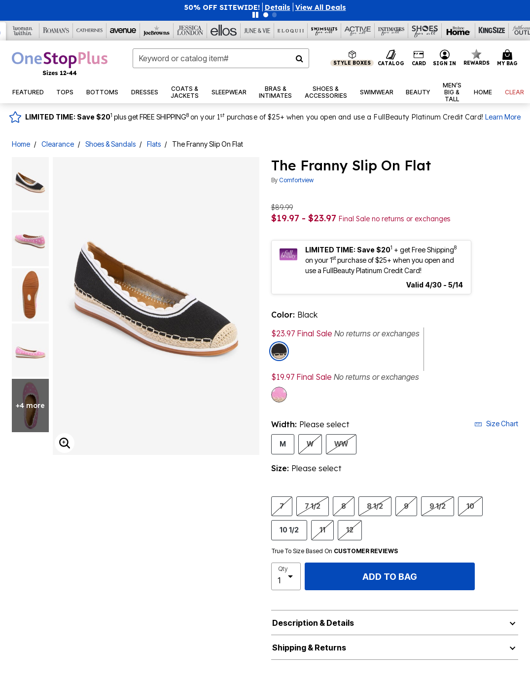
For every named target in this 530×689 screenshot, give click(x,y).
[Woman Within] (22, 30)
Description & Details (313, 623)
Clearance (57, 144)
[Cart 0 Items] (509, 58)
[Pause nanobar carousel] (255, 15)
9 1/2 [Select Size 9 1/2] (437, 505)
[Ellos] (224, 30)
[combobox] (221, 58)
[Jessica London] (190, 30)
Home (21, 144)
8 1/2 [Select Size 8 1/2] (375, 505)
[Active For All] (358, 30)
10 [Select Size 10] (470, 505)
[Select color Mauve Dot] (279, 395)
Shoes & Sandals (110, 144)
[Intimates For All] (391, 30)
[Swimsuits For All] (324, 30)
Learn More (503, 117)
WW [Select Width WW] (341, 443)
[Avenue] (123, 30)
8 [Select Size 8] (343, 505)
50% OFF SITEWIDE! (222, 7)
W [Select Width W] (310, 443)
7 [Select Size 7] (282, 505)
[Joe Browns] (157, 30)
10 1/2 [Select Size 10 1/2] (289, 529)
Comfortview (296, 180)
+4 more (30, 405)
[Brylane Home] (458, 30)
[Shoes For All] (425, 30)
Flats (154, 144)
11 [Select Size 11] (322, 529)
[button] (277, 7)
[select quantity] (286, 576)
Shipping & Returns (309, 647)
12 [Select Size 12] (349, 529)
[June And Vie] (257, 30)
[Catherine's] (89, 30)
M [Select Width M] (283, 443)
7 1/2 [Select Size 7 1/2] (312, 505)
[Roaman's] (56, 30)
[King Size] (492, 30)
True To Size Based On (335, 551)
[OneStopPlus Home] (59, 63)
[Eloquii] (291, 30)
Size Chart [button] (496, 423)
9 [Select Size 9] (406, 505)
